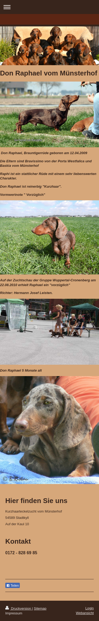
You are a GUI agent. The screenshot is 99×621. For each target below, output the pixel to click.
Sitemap (40, 608)
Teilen (12, 585)
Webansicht (85, 613)
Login (89, 608)
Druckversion (18, 608)
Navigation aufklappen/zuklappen (49, 7)
